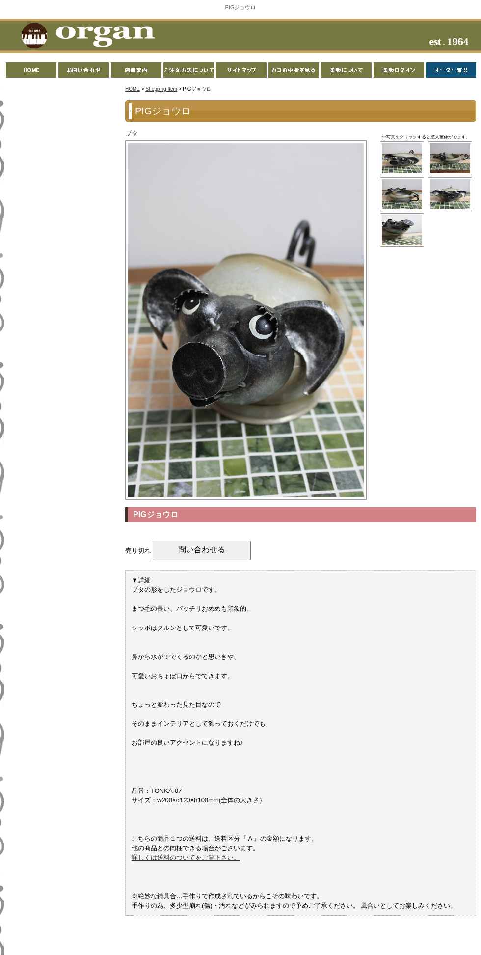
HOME (132, 89)
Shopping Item (161, 89)
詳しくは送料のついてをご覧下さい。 (186, 857)
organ (85, 36)
